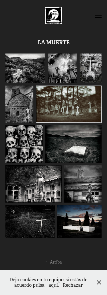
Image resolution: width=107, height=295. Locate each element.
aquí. (54, 285)
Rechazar (73, 285)
